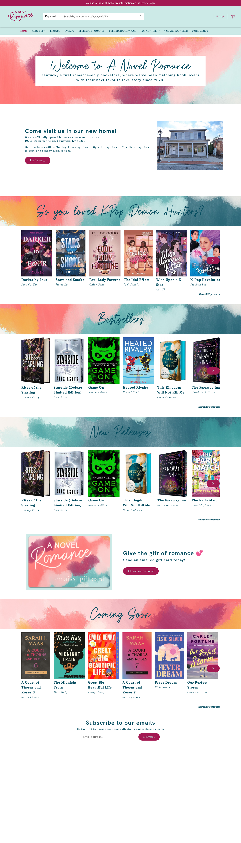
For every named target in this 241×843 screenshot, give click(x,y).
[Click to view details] (36, 253)
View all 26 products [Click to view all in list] (209, 294)
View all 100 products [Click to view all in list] (208, 406)
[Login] (220, 16)
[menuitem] (24, 31)
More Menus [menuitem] (200, 30)
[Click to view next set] (213, 260)
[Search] (141, 16)
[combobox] (52, 16)
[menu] (120, 31)
